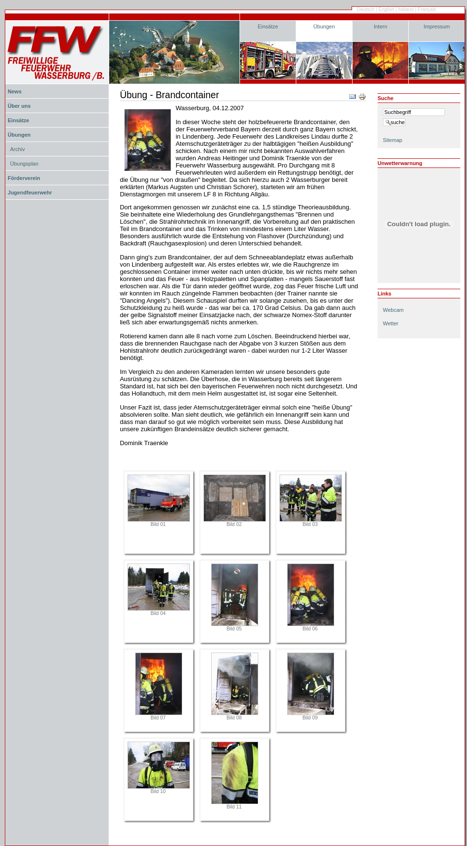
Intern (380, 26)
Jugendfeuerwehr (30, 192)
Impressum (437, 26)
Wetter (390, 323)
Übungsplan (24, 164)
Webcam (393, 310)
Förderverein (24, 178)
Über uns (19, 106)
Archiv (17, 149)
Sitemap (392, 140)
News (15, 91)
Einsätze (268, 26)
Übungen (324, 26)
